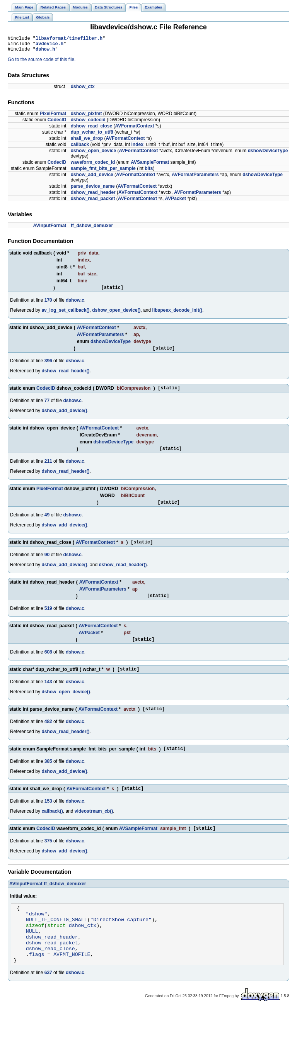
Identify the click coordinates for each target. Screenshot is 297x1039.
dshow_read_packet (93, 202)
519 (48, 620)
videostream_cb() (94, 828)
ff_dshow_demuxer (92, 229)
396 (48, 366)
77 (47, 407)
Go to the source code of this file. (41, 63)
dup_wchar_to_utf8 (92, 135)
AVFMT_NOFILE (71, 983)
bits (149, 172)
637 (48, 1002)
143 (48, 695)
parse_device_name (93, 189)
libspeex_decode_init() (177, 314)
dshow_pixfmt (86, 117)
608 (48, 664)
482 (48, 736)
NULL (32, 955)
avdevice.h (49, 45)
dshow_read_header (93, 196)
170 (48, 304)
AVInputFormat (50, 229)
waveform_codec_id (93, 165)
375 (48, 859)
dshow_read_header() (65, 376)
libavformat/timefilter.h (69, 39)
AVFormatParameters (195, 178)
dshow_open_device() (116, 314)
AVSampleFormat (150, 165)
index (137, 148)
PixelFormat (53, 117)
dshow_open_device (93, 154)
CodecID (57, 123)
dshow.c (75, 304)
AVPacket (175, 202)
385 (48, 777)
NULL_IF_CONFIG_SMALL (56, 941)
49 (47, 524)
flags (36, 983)
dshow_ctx (83, 90)
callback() (52, 828)
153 (48, 818)
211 (48, 469)
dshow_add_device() (64, 417)
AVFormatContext (134, 129)
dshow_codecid (88, 123)
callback (80, 148)
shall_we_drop (87, 141)
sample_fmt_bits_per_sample (103, 172)
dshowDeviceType (268, 154)
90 (47, 565)
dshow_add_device (92, 178)
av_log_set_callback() (65, 314)
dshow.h (45, 52)
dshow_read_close (91, 129)
